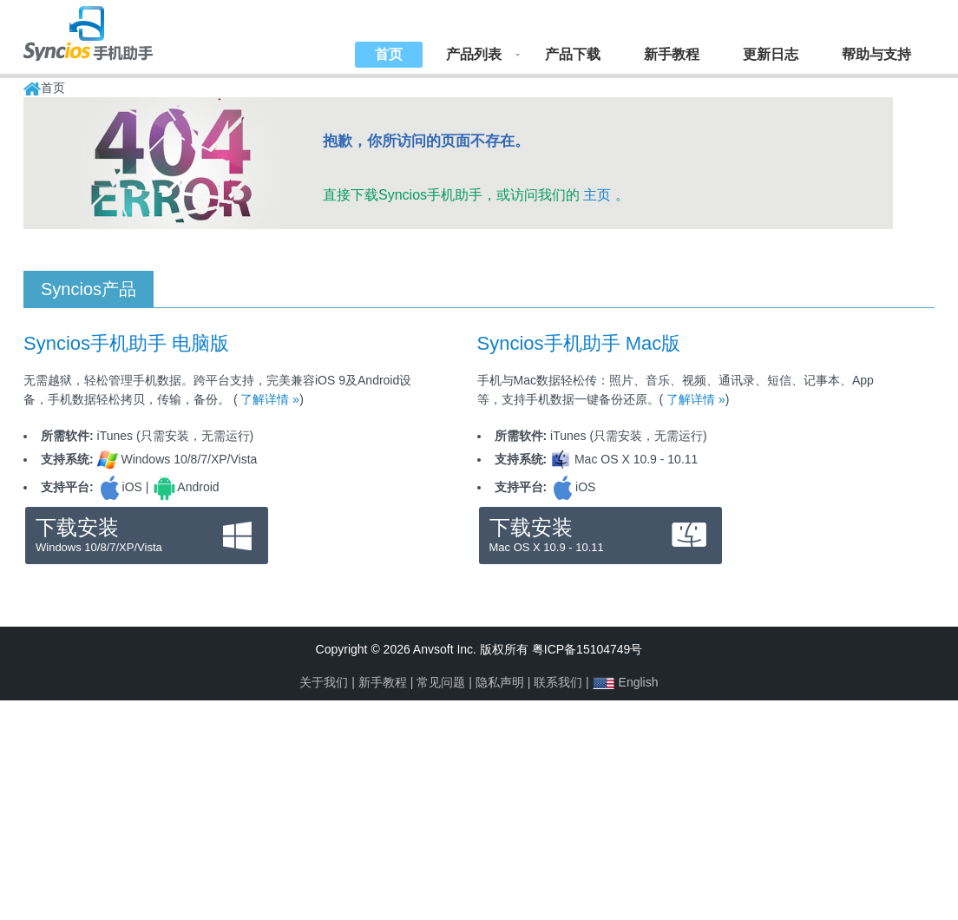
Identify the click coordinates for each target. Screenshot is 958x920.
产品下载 (572, 54)
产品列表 (474, 54)
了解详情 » (269, 399)
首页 (389, 54)
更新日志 (770, 54)
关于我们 (323, 682)
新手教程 (671, 54)
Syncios (105, 30)
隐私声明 (500, 682)
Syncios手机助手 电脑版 (126, 343)
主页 (597, 194)
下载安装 (147, 535)
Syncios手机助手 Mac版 (579, 343)
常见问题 (441, 682)
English (639, 682)
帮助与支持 (876, 54)
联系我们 (558, 682)
